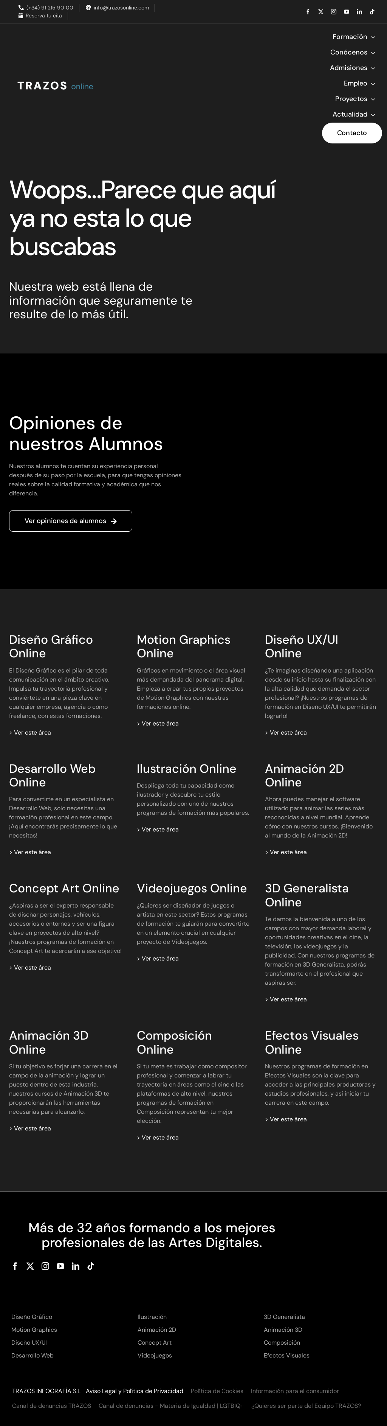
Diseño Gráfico (31, 1317)
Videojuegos (155, 1355)
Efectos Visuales (287, 1355)
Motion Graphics (34, 1330)
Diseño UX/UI (29, 1343)
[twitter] (321, 11)
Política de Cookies (217, 1391)
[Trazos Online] (54, 81)
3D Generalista (284, 1317)
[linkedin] (359, 11)
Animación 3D (283, 1330)
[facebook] (308, 11)
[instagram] (333, 11)
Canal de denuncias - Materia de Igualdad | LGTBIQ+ (171, 1406)
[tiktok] (372, 11)
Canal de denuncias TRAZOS (51, 1406)
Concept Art (155, 1343)
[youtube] (346, 11)
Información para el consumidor (295, 1391)
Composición (282, 1343)
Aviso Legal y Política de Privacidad (134, 1391)
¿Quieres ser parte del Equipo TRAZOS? (306, 1406)
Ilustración (152, 1317)
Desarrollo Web (32, 1355)
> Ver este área (30, 732)
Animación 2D (157, 1330)
